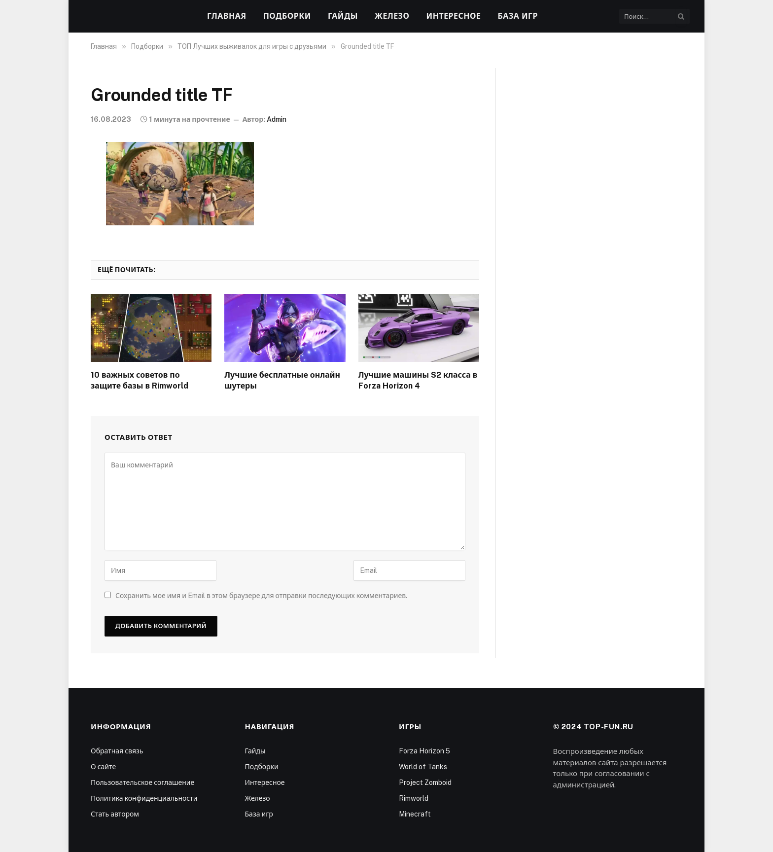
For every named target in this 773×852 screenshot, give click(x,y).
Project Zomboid (425, 782)
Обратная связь (117, 751)
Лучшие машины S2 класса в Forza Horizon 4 (418, 380)
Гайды (343, 16)
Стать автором (115, 814)
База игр (517, 16)
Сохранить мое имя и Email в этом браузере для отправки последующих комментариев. (261, 596)
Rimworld (413, 798)
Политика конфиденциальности (144, 798)
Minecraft (415, 814)
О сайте (103, 767)
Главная (226, 16)
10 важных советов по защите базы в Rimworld (139, 380)
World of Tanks (423, 767)
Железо (392, 16)
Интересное (453, 16)
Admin (276, 119)
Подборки (287, 16)
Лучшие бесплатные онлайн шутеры (282, 380)
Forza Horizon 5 (424, 751)
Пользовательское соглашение (142, 782)
